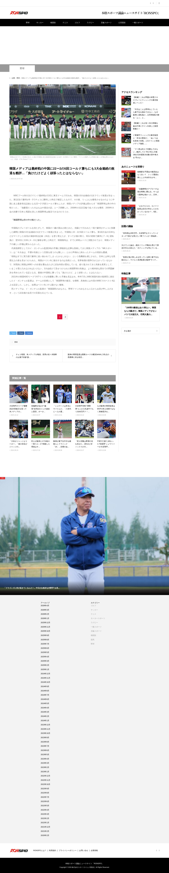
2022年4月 (45, 810)
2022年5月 (45, 806)
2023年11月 (45, 729)
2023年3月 (45, 763)
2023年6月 (45, 750)
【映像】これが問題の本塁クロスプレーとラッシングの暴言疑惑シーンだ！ (145, 100)
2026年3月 (45, 610)
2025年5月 (45, 652)
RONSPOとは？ (39, 850)
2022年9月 (45, 789)
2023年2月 (45, 767)
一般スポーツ (137, 23)
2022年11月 (45, 780)
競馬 (92, 640)
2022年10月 (45, 784)
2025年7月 (45, 644)
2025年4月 (45, 657)
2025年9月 (45, 635)
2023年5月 (45, 754)
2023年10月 (45, 733)
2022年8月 (45, 793)
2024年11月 (45, 678)
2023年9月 (45, 737)
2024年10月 (45, 682)
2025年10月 (45, 631)
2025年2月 (45, 665)
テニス (65, 23)
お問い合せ (83, 850)
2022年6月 (45, 801)
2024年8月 (45, 691)
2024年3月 (45, 712)
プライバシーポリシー (68, 850)
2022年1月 (45, 823)
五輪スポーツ (106, 23)
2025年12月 (45, 623)
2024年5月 (45, 703)
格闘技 (53, 23)
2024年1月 (45, 720)
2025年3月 (45, 661)
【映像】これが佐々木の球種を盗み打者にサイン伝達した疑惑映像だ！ (145, 126)
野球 (28, 23)
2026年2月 (45, 614)
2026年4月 (45, 606)
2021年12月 (45, 827)
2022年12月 (45, 776)
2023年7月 (45, 746)
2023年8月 (45, 742)
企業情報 (94, 850)
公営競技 (122, 23)
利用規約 (52, 850)
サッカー (39, 23)
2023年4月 (45, 759)
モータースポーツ (98, 618)
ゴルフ (77, 23)
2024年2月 (45, 716)
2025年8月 (45, 640)
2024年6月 (45, 699)
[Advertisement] (84, 45)
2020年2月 (45, 835)
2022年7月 (45, 797)
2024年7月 (45, 695)
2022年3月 (45, 814)
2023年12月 (45, 725)
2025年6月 (45, 648)
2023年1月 (45, 772)
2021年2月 (45, 831)
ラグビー (90, 23)
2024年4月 (45, 708)
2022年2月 (45, 818)
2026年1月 (45, 618)
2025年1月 (45, 669)
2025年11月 (45, 627)
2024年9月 (45, 686)
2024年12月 (45, 674)
